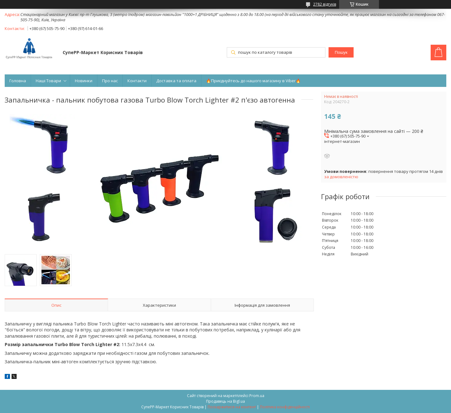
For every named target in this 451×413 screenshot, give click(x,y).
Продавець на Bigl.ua (225, 401)
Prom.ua (256, 395)
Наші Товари (48, 80)
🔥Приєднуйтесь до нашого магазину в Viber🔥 (253, 80)
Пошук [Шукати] (341, 52)
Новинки (83, 80)
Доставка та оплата (176, 80)
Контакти (137, 80)
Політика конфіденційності (285, 407)
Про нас (110, 80)
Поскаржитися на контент (232, 407)
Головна (17, 80)
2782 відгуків (324, 4)
